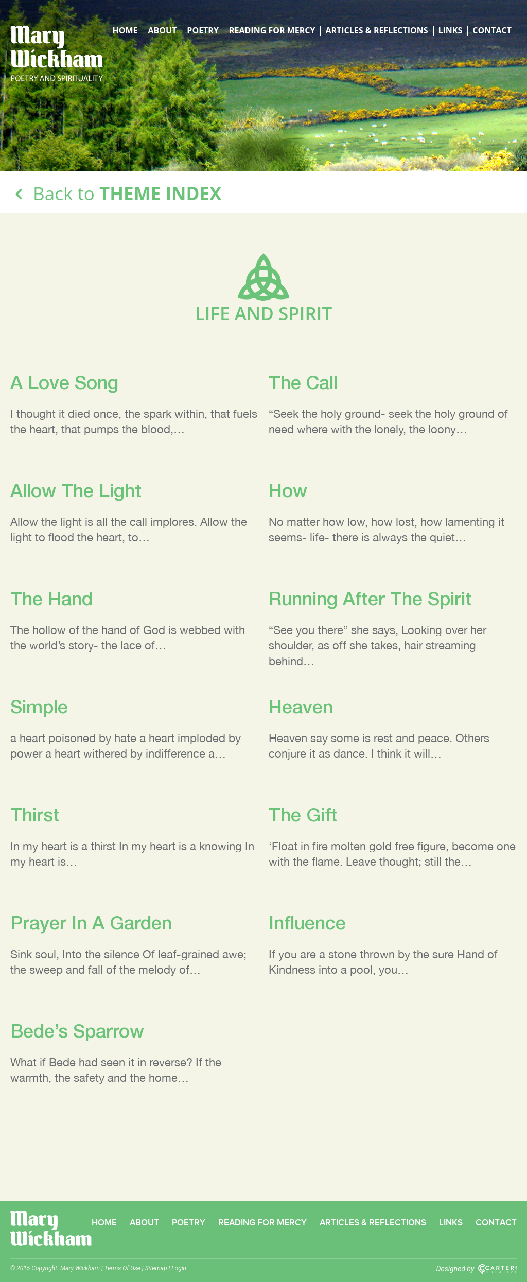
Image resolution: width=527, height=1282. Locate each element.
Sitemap (156, 1268)
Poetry (203, 31)
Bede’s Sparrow (77, 1031)
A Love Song (64, 382)
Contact (492, 31)
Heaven (301, 706)
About (162, 31)
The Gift (303, 814)
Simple (39, 706)
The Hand (51, 598)
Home (124, 31)
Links (450, 31)
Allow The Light (76, 490)
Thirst (35, 814)
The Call (303, 382)
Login (178, 1268)
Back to (115, 193)
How (288, 490)
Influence (307, 922)
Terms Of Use (122, 1268)
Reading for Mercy (272, 31)
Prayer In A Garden (91, 922)
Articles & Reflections (376, 31)
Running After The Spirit (370, 598)
